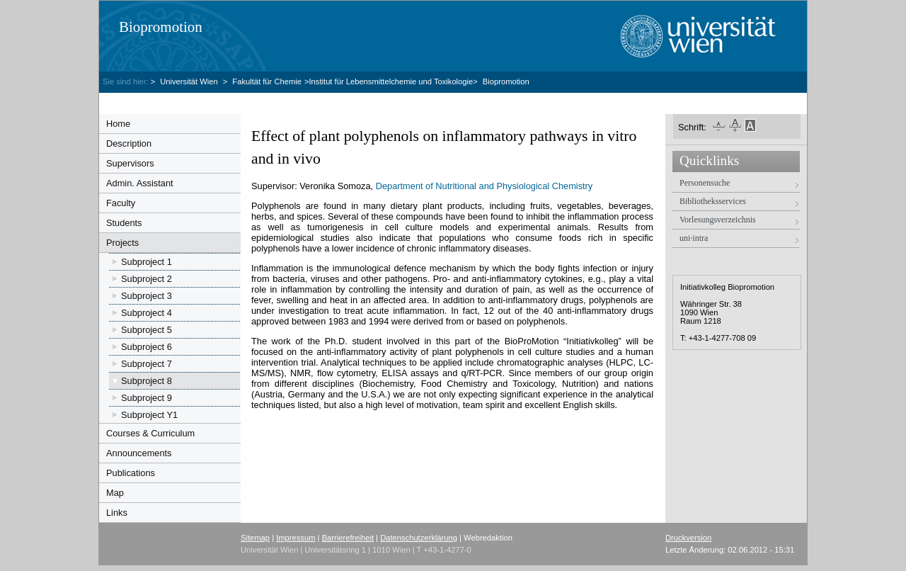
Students (124, 222)
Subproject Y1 (149, 414)
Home (118, 123)
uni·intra (694, 238)
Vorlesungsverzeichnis (718, 220)
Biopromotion (160, 26)
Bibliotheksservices (713, 201)
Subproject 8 (146, 380)
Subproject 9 (146, 397)
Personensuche (705, 183)
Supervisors (130, 163)
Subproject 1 (146, 261)
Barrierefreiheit (348, 537)
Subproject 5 (146, 329)
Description (128, 143)
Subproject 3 (146, 295)
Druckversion (688, 537)
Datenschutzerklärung (418, 537)
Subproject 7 (146, 363)
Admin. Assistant (139, 183)
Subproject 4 (146, 312)
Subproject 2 (146, 278)
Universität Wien (190, 81)
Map (115, 492)
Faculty (120, 203)
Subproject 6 (146, 346)
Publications (130, 473)
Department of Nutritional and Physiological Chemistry (484, 186)
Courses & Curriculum (150, 433)
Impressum (295, 537)
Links (116, 512)
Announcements (138, 453)
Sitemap (255, 537)
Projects (122, 242)
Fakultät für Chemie (267, 81)
